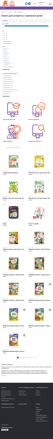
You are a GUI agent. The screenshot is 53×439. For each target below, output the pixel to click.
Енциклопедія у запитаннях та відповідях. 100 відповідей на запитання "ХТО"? (14, 251)
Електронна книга (5, 403)
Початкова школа (7, 44)
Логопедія (6, 59)
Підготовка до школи (6, 395)
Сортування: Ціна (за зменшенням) (13, 149)
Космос (5, 57)
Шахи (4, 226)
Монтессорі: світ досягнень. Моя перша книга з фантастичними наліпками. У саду (40, 175)
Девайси (5, 53)
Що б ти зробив (34, 226)
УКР (40, 4)
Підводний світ (7, 63)
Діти (5, 51)
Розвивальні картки (23, 397)
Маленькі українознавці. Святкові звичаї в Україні (14, 353)
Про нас (37, 409)
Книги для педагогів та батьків (7, 401)
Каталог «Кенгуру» (40, 421)
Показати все (6, 70)
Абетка (5, 49)
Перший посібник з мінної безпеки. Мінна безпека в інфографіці (14, 302)
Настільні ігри (21, 395)
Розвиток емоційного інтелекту (10, 90)
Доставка (38, 413)
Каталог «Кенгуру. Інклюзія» (42, 423)
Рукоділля (38, 395)
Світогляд (6, 94)
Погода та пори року (8, 67)
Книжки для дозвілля (5, 393)
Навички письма (7, 84)
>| (35, 359)
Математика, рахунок (8, 82)
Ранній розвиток (7, 88)
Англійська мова (7, 76)
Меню (3, 8)
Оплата (37, 415)
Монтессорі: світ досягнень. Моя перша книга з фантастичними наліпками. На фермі (40, 200)
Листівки (38, 393)
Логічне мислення (7, 80)
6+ (4, 40)
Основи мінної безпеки (10, 175)
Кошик (50, 4)
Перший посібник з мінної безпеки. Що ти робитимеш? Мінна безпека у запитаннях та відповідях (40, 251)
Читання (3, 399)
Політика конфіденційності (41, 419)
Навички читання (7, 86)
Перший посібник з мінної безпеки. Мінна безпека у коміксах (40, 277)
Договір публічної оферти (41, 417)
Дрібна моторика (7, 78)
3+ (4, 34)
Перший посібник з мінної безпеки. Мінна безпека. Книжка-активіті (14, 277)
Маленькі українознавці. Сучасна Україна (14, 328)
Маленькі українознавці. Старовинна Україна (40, 328)
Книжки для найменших (6, 397)
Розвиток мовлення (8, 92)
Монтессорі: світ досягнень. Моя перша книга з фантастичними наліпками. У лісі (14, 200)
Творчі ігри (38, 397)
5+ (4, 38)
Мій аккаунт (41, 2)
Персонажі (6, 65)
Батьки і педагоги (7, 42)
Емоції (5, 55)
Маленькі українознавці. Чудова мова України (40, 302)
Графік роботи (39, 411)
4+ (4, 36)
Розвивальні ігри (22, 393)
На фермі (5, 61)
